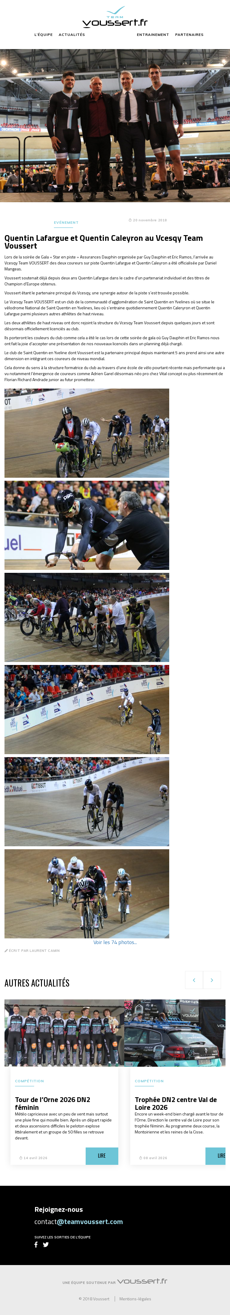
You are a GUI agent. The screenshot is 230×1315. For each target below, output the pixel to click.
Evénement (66, 222)
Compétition (29, 1081)
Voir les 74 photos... (115, 942)
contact (78, 1221)
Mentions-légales (135, 1299)
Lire (101, 1155)
